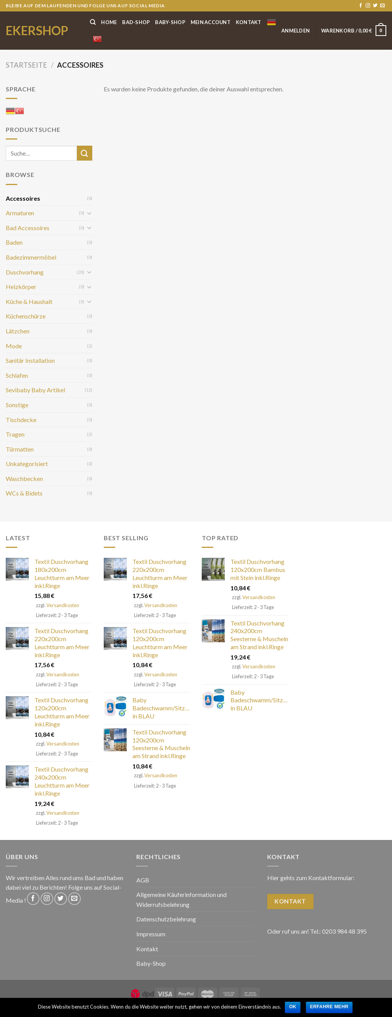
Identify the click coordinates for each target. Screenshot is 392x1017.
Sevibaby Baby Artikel (35, 389)
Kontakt (248, 22)
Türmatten (20, 449)
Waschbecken (24, 478)
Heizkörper (21, 286)
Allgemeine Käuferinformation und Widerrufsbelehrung (181, 899)
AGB (142, 880)
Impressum (150, 933)
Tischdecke (21, 419)
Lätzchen (17, 331)
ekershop (37, 30)
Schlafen (17, 375)
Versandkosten (62, 605)
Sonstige (17, 404)
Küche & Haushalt (29, 301)
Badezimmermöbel (31, 257)
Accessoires (23, 198)
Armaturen (20, 212)
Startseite (26, 65)
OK (292, 1006)
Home (109, 22)
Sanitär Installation (30, 360)
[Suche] (93, 22)
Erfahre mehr (329, 1006)
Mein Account (210, 22)
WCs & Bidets (24, 493)
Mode (14, 345)
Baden (14, 242)
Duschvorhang (25, 272)
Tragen (15, 434)
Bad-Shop (136, 22)
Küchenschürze (26, 316)
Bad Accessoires (27, 227)
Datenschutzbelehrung (166, 919)
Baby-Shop (170, 22)
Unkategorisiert (27, 463)
